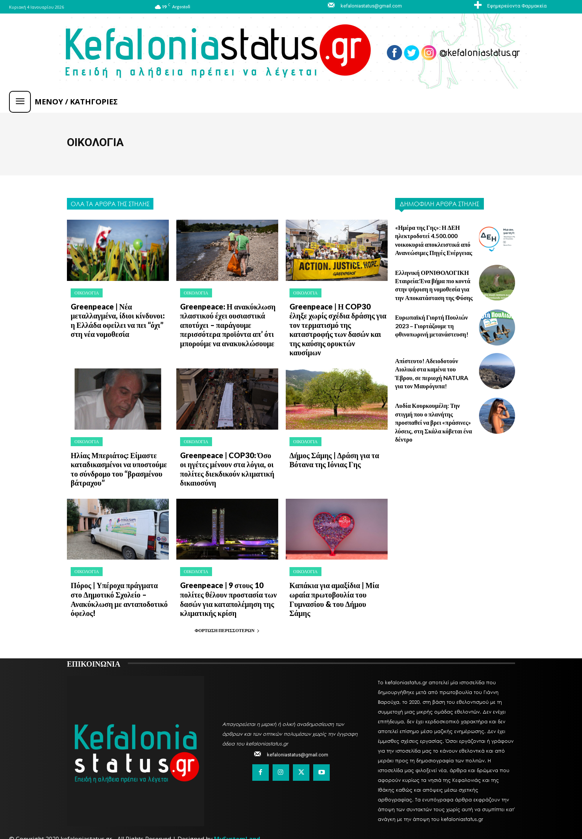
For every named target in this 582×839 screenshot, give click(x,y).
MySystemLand (237, 815)
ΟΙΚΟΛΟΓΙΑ (86, 293)
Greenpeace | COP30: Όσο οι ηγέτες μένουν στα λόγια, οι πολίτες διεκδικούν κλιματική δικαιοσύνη (224, 451)
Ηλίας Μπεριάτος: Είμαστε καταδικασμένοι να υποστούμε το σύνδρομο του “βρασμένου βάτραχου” (118, 451)
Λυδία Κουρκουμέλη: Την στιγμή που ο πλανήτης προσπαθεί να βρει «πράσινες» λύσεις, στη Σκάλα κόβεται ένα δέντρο (433, 422)
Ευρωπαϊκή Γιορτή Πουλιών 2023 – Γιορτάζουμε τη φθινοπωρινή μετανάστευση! (431, 326)
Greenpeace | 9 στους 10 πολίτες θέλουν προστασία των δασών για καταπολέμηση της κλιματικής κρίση (228, 577)
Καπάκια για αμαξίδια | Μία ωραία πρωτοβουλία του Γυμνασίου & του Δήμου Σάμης (333, 573)
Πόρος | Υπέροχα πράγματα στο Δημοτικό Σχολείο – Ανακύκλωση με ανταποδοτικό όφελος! (118, 573)
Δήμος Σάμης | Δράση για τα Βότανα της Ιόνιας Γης (329, 443)
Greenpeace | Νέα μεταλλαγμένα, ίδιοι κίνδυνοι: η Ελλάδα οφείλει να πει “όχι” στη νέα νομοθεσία (115, 318)
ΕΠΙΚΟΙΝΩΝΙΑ (93, 639)
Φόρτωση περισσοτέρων (227, 606)
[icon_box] (509, 5)
